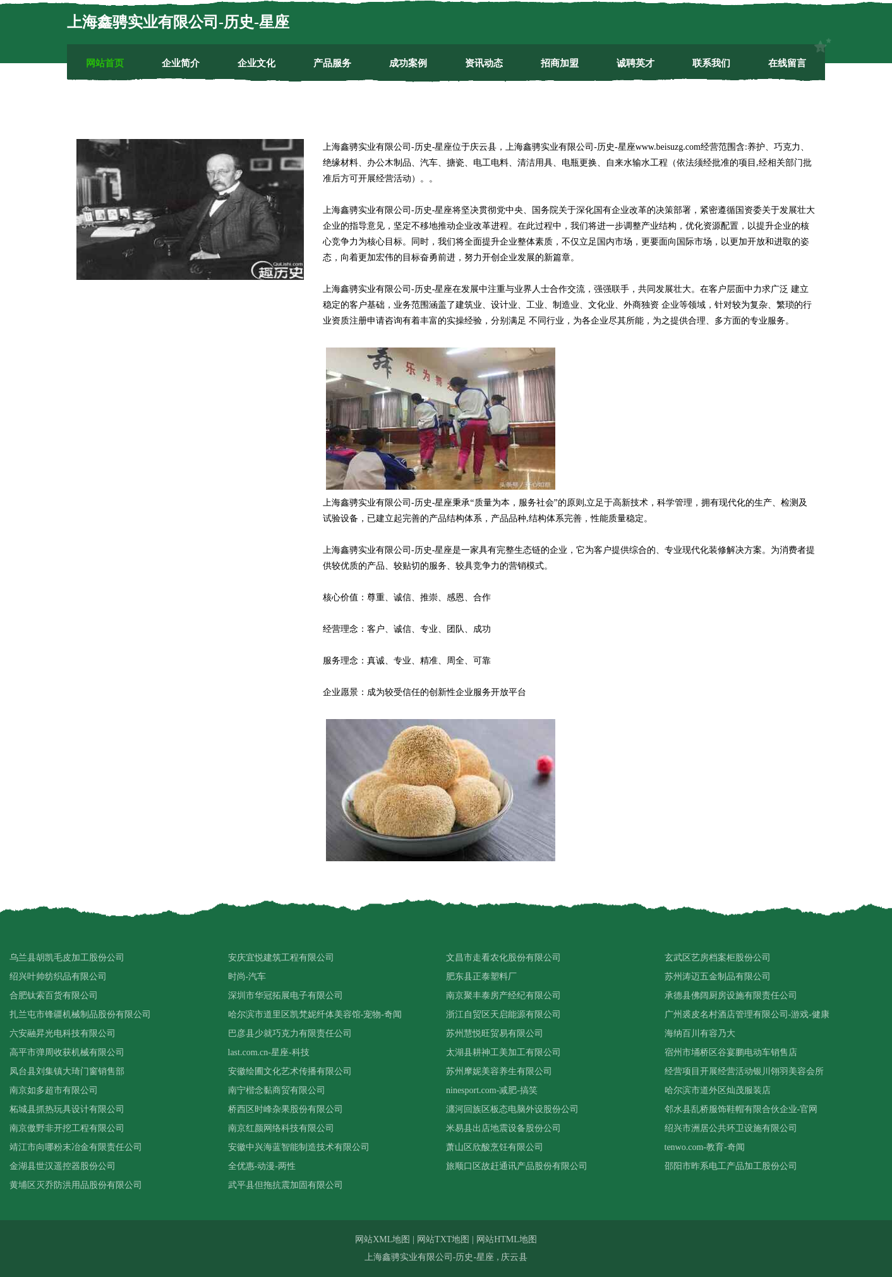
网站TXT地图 (443, 1239)
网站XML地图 (382, 1239)
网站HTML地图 (506, 1239)
